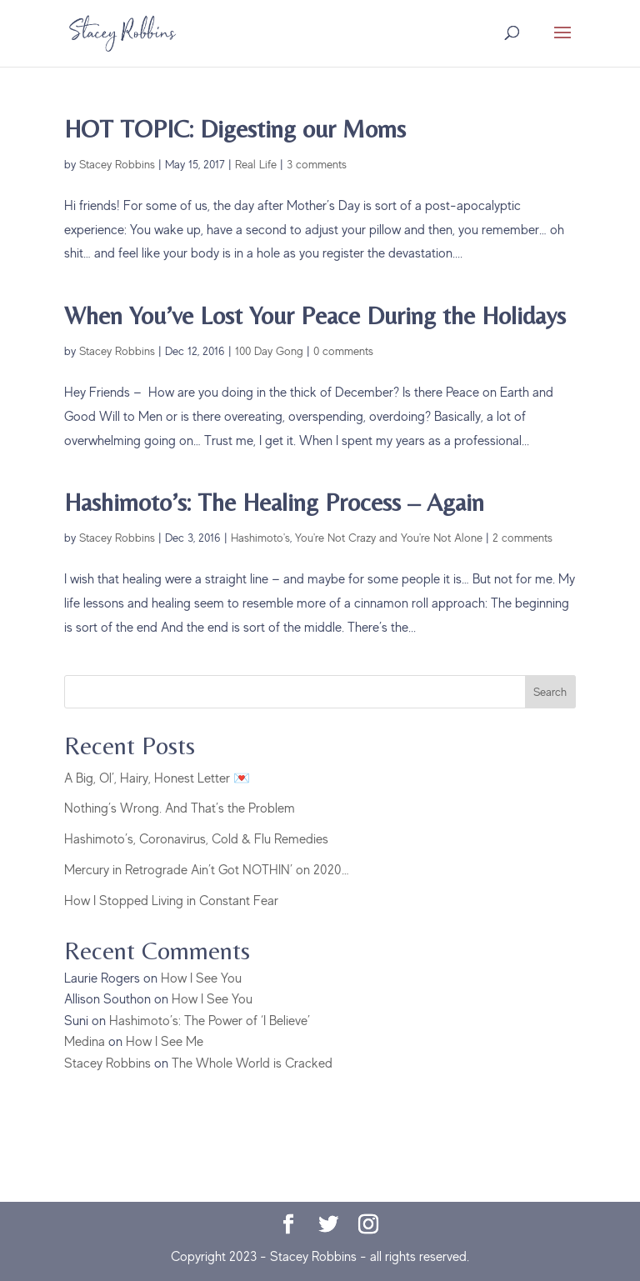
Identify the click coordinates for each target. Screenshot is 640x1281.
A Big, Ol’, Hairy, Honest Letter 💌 (157, 778)
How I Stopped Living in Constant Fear (171, 900)
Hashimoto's (260, 537)
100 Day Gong (269, 351)
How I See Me (164, 1041)
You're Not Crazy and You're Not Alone (388, 537)
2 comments (522, 537)
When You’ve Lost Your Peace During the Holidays (315, 315)
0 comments (343, 351)
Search (550, 691)
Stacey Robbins (117, 164)
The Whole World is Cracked (252, 1063)
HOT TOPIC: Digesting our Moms (235, 128)
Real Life (256, 164)
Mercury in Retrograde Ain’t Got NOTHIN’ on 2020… (206, 870)
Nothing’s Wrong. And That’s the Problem (179, 808)
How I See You (201, 978)
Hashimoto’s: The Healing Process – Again (274, 502)
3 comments (317, 164)
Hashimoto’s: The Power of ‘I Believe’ (209, 1020)
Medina (84, 1041)
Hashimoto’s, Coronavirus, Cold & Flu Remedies (196, 839)
